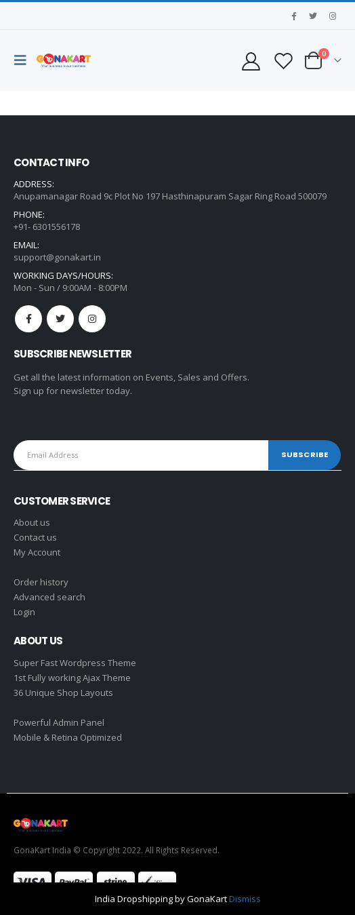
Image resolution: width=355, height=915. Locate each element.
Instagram (92, 318)
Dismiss (245, 899)
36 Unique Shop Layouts (63, 692)
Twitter (60, 318)
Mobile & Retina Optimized (68, 737)
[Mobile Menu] (24, 60)
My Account (37, 552)
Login (24, 612)
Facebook (28, 318)
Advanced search (49, 597)
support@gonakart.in (57, 257)
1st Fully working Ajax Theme (72, 677)
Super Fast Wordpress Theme (75, 663)
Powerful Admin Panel (59, 722)
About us (32, 522)
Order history (41, 582)
